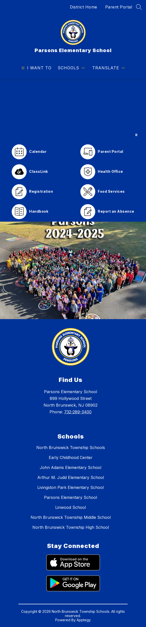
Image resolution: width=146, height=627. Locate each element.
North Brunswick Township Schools (70, 447)
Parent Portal (118, 6)
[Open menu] (35, 68)
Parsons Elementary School (70, 497)
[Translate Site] (108, 68)
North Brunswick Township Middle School (71, 517)
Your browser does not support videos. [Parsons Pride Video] (73, 110)
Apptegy (84, 620)
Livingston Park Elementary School (70, 487)
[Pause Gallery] (136, 135)
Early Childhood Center (71, 457)
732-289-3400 (78, 411)
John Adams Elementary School (70, 467)
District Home (83, 6)
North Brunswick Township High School (70, 527)
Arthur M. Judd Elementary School (70, 477)
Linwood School (70, 507)
